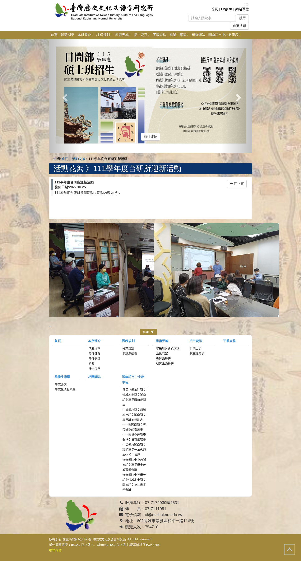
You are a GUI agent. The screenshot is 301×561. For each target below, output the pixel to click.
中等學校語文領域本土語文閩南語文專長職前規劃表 (134, 414)
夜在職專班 (197, 353)
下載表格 (159, 35)
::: (246, 4)
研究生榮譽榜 (165, 363)
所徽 (91, 363)
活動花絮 (78, 159)
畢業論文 (61, 384)
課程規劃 (128, 341)
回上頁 (237, 184)
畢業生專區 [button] (179, 35)
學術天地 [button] (123, 35)
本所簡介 (94, 341)
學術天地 (162, 341)
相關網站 (198, 35)
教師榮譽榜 (163, 358)
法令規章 (94, 368)
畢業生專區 (62, 377)
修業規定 (128, 348)
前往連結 (150, 136)
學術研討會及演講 (168, 348)
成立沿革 (94, 348)
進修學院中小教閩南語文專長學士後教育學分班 (134, 464)
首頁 (214, 9)
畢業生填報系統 (65, 389)
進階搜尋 (239, 26)
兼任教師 (94, 358)
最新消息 (67, 35)
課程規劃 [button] (104, 35)
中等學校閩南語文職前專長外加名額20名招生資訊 (134, 449)
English (226, 9)
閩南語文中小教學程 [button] (224, 35)
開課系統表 (129, 353)
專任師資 (94, 353)
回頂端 (289, 549)
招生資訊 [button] (141, 35)
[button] (64, 96)
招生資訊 (195, 341)
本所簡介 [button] (85, 35)
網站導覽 (242, 9)
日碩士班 (196, 348)
